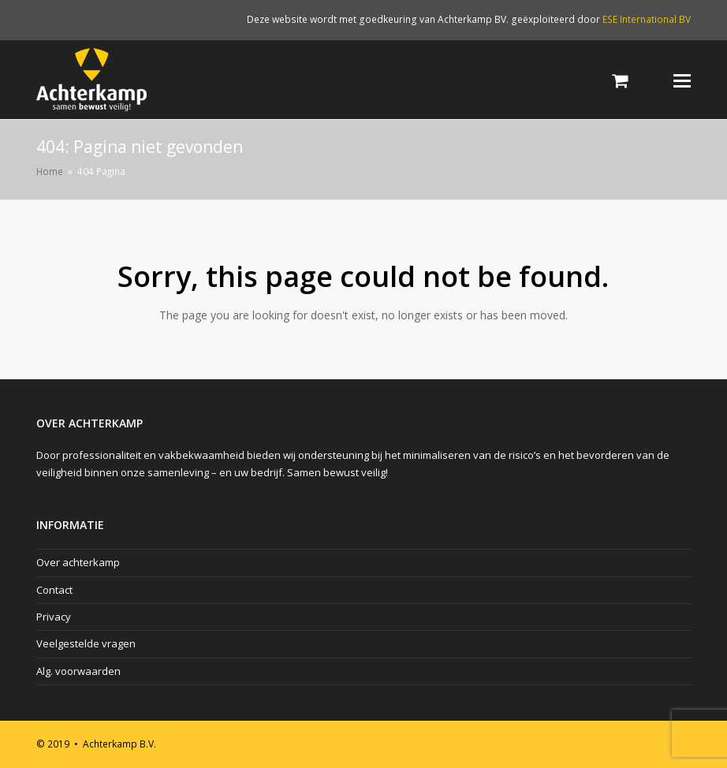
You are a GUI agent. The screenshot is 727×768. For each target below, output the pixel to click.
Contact (54, 590)
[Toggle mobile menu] (682, 79)
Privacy (53, 617)
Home (49, 171)
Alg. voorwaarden (78, 671)
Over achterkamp (78, 562)
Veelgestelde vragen (86, 643)
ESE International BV (646, 19)
